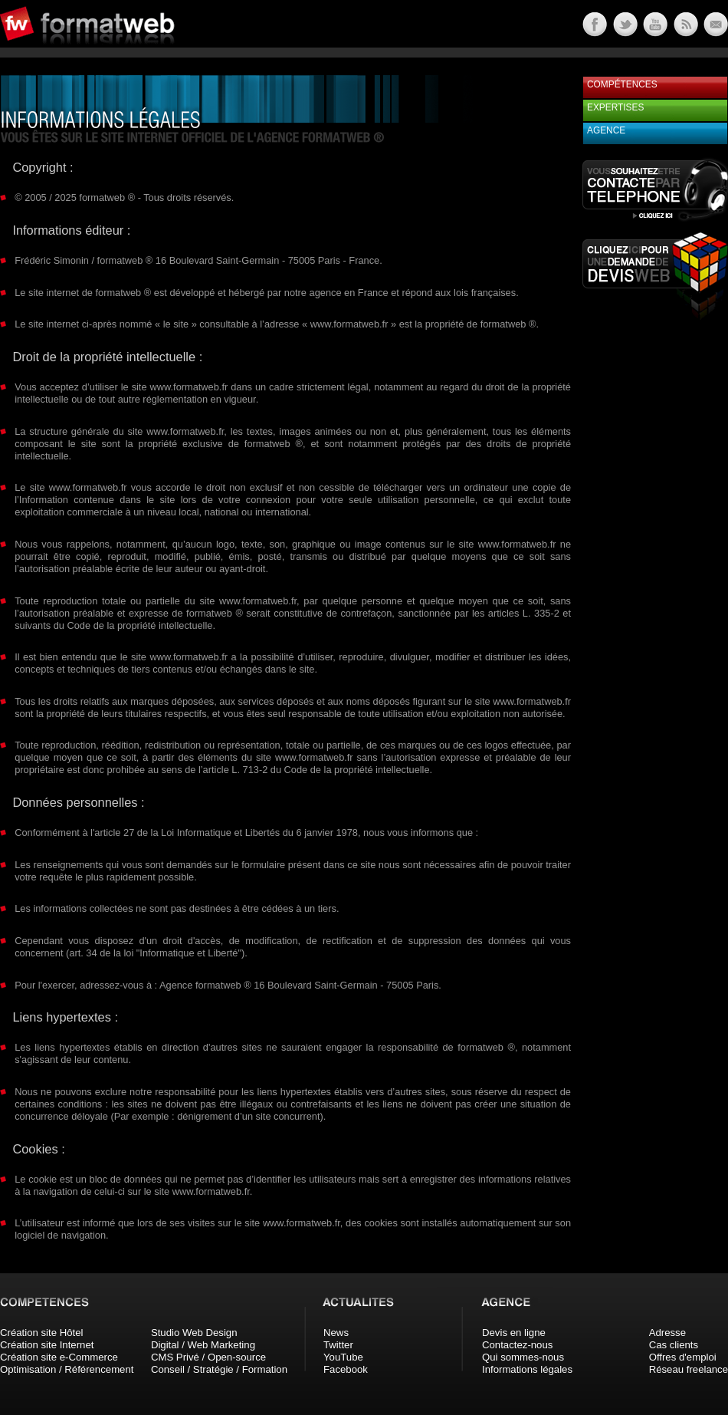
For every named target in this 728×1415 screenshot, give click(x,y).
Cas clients (674, 1345)
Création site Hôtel (41, 1332)
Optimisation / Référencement (66, 1369)
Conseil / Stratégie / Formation (219, 1369)
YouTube (343, 1357)
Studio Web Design (194, 1332)
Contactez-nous (517, 1345)
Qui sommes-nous (523, 1357)
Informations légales (527, 1369)
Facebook (345, 1369)
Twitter (338, 1345)
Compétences (622, 84)
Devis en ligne (514, 1332)
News (336, 1332)
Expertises (615, 107)
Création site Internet (46, 1345)
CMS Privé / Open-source (208, 1357)
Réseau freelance (688, 1369)
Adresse (667, 1332)
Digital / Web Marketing (203, 1345)
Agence (606, 130)
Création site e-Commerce (59, 1357)
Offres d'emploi (683, 1357)
